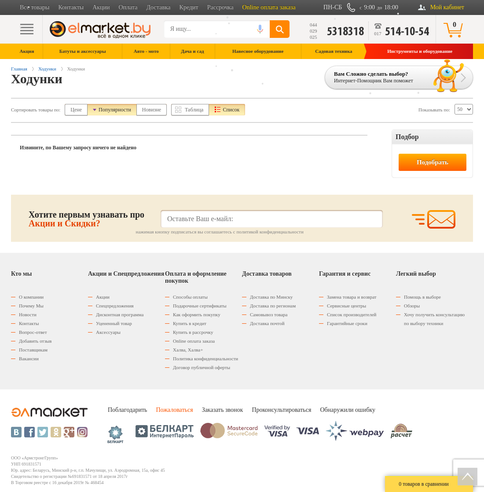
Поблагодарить (127, 410)
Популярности (115, 110)
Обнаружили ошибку (347, 410)
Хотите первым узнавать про (86, 219)
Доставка (159, 7)
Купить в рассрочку (193, 332)
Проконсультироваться (281, 410)
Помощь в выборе (422, 297)
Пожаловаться (174, 410)
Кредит (189, 7)
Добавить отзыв (35, 341)
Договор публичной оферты (201, 367)
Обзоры (412, 305)
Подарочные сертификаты (200, 305)
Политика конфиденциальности (205, 358)
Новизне (151, 110)
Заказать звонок (222, 410)
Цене (76, 110)
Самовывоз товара (268, 314)
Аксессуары (108, 332)
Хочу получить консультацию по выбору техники (434, 319)
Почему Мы (31, 305)
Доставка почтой (267, 323)
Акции (101, 7)
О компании (31, 297)
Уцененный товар (114, 323)
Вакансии (29, 358)
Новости (28, 314)
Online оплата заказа (269, 7)
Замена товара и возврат (352, 297)
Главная (19, 68)
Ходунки (47, 68)
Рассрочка (220, 7)
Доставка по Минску (271, 297)
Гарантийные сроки (347, 323)
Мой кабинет (447, 7)
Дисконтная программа (119, 314)
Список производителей (351, 314)
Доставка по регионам (273, 305)
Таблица (194, 110)
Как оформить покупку (196, 314)
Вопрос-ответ (33, 332)
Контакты (71, 7)
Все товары (34, 7)
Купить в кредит (189, 323)
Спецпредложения (115, 305)
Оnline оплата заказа (194, 341)
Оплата (128, 7)
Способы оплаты (190, 297)
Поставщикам (33, 349)
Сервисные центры (346, 305)
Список (231, 110)
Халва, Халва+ (188, 349)
